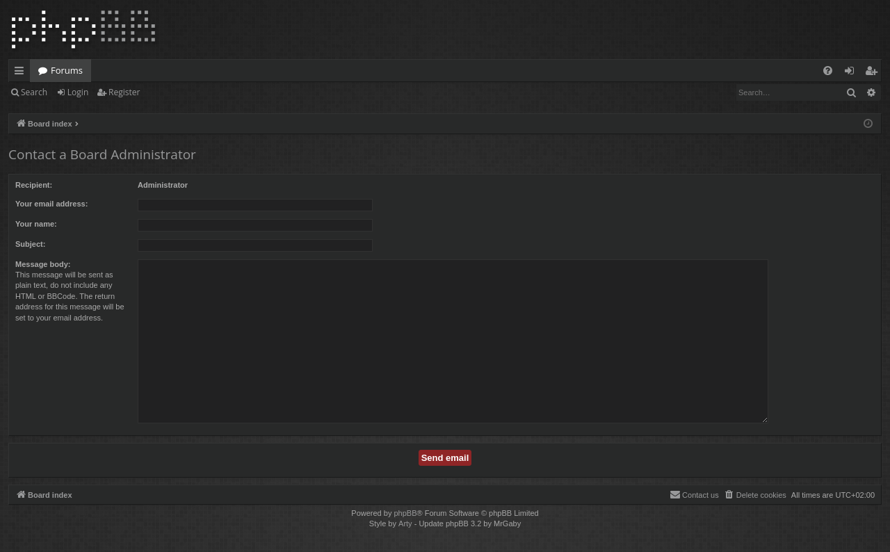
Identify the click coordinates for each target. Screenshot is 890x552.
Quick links (22, 73)
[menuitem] (828, 70)
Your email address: (51, 204)
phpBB (405, 513)
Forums (67, 70)
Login (77, 92)
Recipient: (33, 185)
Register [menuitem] (874, 73)
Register (124, 92)
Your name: (36, 224)
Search (34, 92)
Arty (405, 523)
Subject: (30, 244)
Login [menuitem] (852, 73)
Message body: (42, 264)
